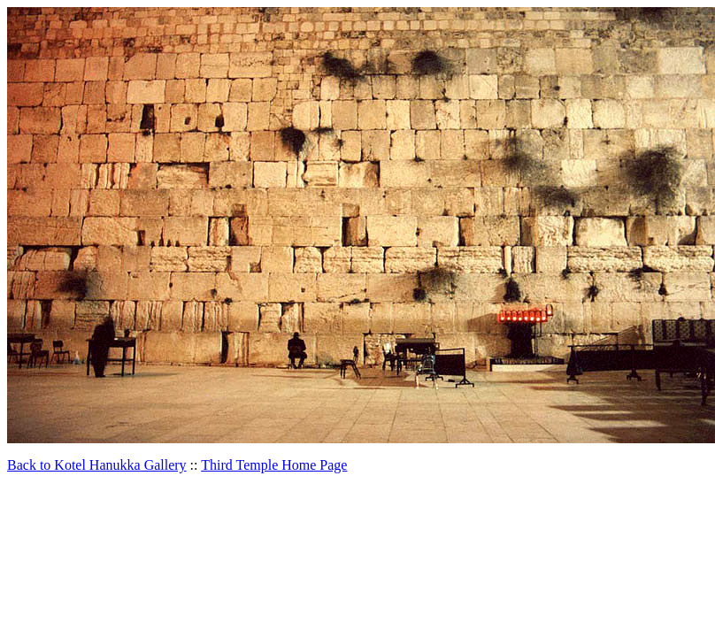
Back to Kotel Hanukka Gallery (97, 464)
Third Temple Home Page (274, 464)
